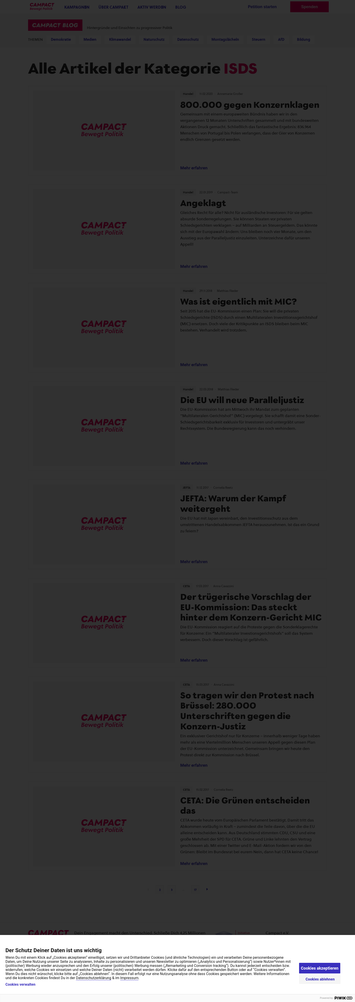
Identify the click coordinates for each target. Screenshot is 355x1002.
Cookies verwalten (20, 984)
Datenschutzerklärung (93, 978)
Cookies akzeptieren (319, 968)
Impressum (129, 978)
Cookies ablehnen (320, 979)
